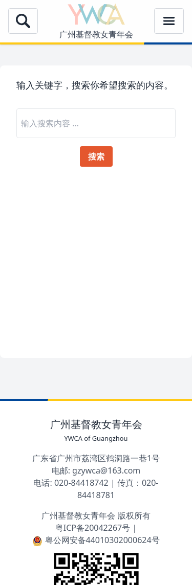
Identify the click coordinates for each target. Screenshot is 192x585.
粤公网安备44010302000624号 (95, 540)
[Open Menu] (23, 21)
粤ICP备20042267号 (92, 527)
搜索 (96, 156)
